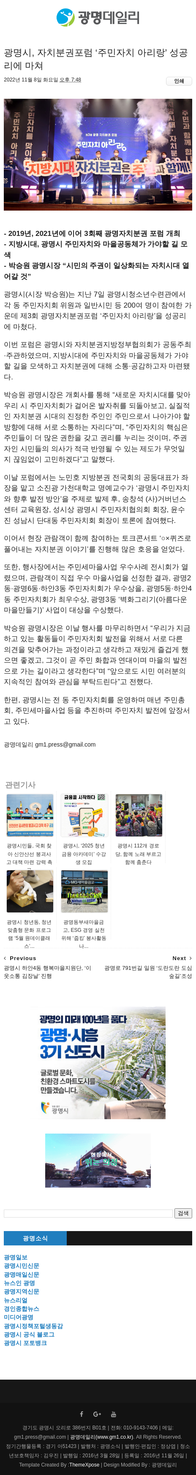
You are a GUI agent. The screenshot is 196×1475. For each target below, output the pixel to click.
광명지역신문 (21, 1291)
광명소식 (35, 1238)
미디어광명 (18, 1317)
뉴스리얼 (15, 1300)
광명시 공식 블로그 (29, 1334)
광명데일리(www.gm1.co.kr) (101, 1437)
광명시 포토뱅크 (25, 1343)
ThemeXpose (84, 1465)
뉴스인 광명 (19, 1283)
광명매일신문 (21, 1274)
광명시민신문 (21, 1265)
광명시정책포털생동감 (33, 1326)
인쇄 (179, 81)
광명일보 (15, 1257)
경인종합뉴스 (21, 1308)
